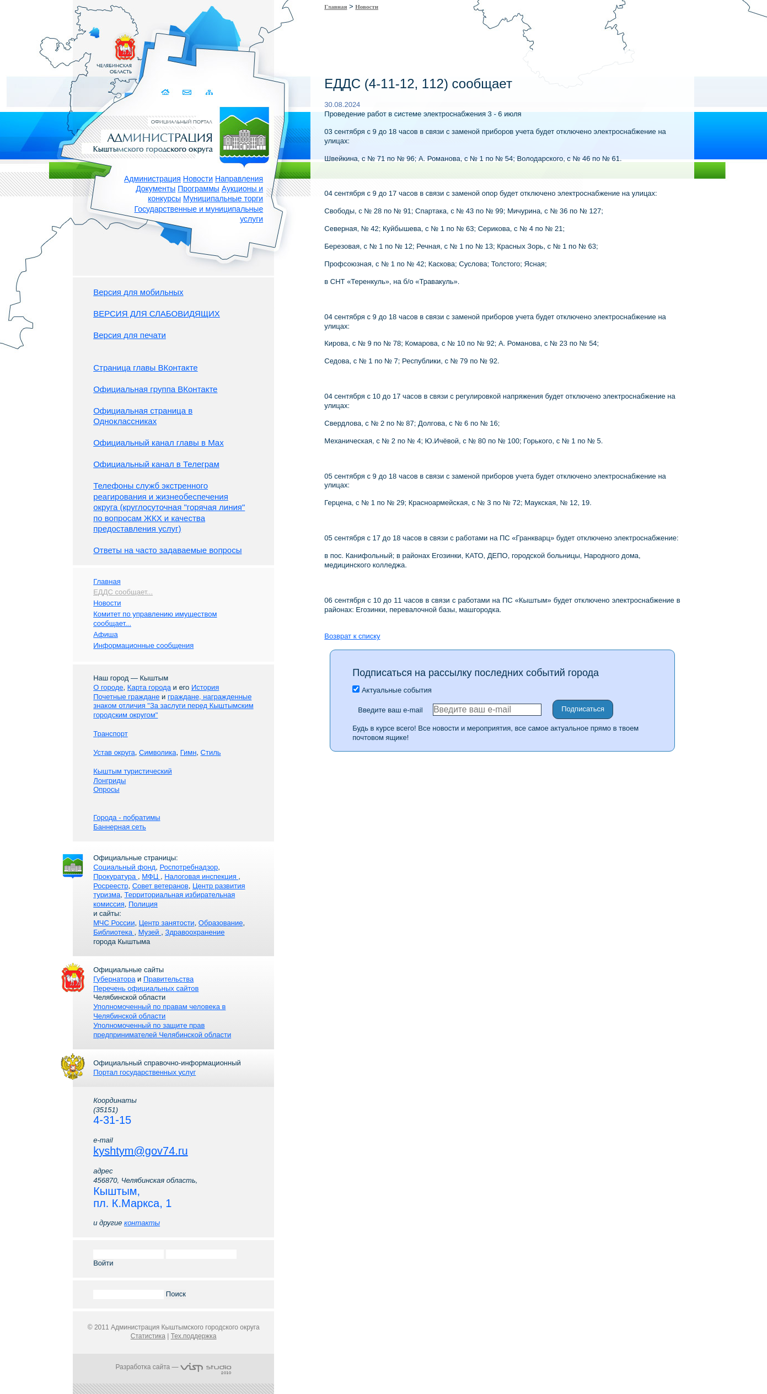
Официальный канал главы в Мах (158, 442)
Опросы (106, 789)
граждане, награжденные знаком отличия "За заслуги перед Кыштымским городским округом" (173, 706)
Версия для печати (129, 335)
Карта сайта (209, 92)
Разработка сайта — (174, 1367)
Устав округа (114, 752)
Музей (149, 932)
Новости (198, 178)
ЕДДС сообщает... (123, 592)
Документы (155, 188)
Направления (239, 178)
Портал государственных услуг (144, 1072)
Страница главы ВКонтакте (145, 367)
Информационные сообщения (143, 645)
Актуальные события (391, 690)
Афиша (105, 634)
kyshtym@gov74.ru (140, 1151)
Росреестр (110, 886)
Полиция (143, 904)
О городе (108, 687)
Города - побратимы (126, 817)
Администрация (152, 178)
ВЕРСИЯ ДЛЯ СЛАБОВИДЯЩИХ (156, 313)
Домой (166, 92)
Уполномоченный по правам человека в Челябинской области (159, 1011)
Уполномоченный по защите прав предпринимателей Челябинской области (162, 1030)
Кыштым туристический (132, 771)
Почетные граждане (126, 697)
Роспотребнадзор (188, 867)
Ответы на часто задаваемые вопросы (167, 550)
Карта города (149, 687)
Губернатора (114, 979)
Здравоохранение (194, 932)
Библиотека (113, 932)
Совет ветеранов (160, 886)
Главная (335, 6)
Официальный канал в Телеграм (156, 464)
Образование (221, 923)
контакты (142, 1223)
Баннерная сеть (119, 827)
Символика (157, 752)
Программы (198, 188)
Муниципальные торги (223, 198)
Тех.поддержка (194, 1336)
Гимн (188, 752)
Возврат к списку (352, 636)
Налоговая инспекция (201, 876)
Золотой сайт (29, 49)
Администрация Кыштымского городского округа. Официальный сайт (179, 135)
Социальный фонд (124, 867)
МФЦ (151, 876)
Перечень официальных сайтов (146, 988)
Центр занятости (167, 923)
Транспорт (110, 734)
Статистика (148, 1336)
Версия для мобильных (138, 292)
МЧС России (114, 923)
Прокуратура (115, 876)
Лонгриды (109, 780)
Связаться (188, 92)
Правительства (168, 979)
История (205, 687)
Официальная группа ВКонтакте (155, 389)
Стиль (211, 752)
